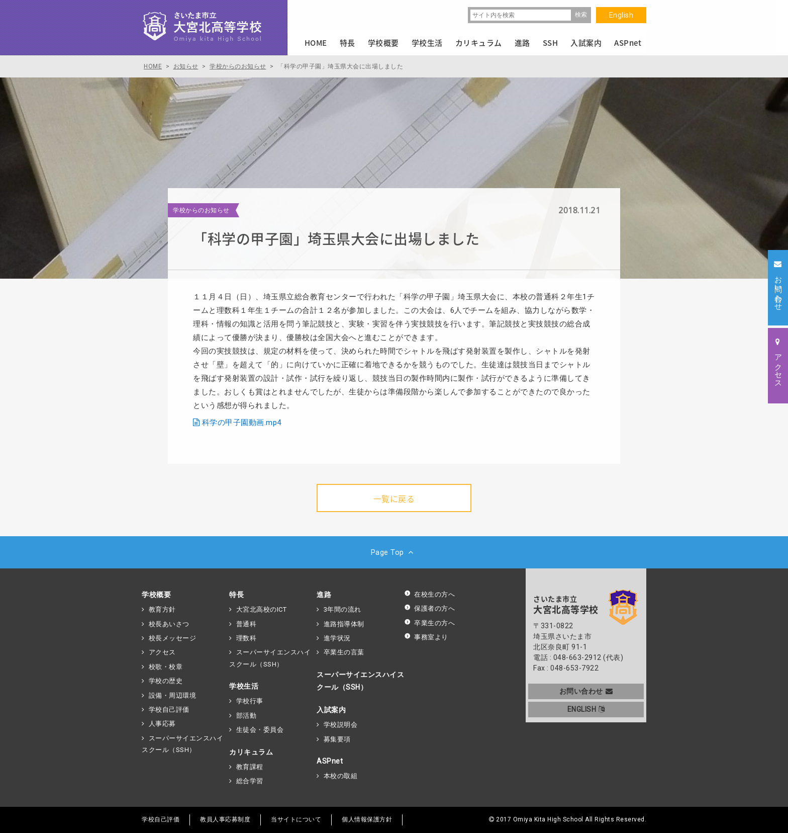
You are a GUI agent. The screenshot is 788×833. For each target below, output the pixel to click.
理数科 (246, 638)
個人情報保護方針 (367, 819)
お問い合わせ (586, 691)
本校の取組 (341, 776)
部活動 (246, 715)
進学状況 (337, 638)
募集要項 (337, 739)
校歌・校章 (166, 667)
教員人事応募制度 (225, 819)
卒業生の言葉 (344, 652)
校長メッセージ (172, 638)
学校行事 (249, 701)
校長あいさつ (169, 624)
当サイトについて (296, 819)
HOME (316, 42)
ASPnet (330, 761)
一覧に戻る (394, 498)
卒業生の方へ (429, 623)
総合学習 (249, 781)
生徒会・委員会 (260, 729)
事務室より (426, 637)
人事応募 (162, 723)
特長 (236, 595)
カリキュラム (251, 752)
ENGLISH (586, 709)
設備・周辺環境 (172, 695)
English (621, 15)
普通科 (246, 624)
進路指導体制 (344, 624)
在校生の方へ (429, 594)
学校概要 (156, 595)
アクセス (162, 652)
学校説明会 (341, 724)
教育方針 (162, 609)
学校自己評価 (169, 709)
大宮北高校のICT (261, 609)
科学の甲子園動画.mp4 (241, 422)
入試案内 (331, 710)
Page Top (394, 552)
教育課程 (249, 767)
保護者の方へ (429, 608)
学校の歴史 (166, 681)
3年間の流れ (342, 609)
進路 (324, 595)
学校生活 (243, 686)
